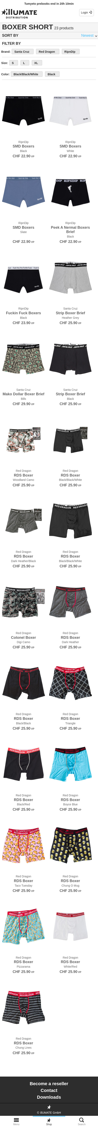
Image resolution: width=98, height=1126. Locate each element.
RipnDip (69, 51)
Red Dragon (47, 51)
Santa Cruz (21, 51)
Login (86, 12)
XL (36, 63)
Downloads (49, 1097)
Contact (49, 1090)
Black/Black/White (26, 74)
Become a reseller (49, 1083)
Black (51, 74)
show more (72, 74)
